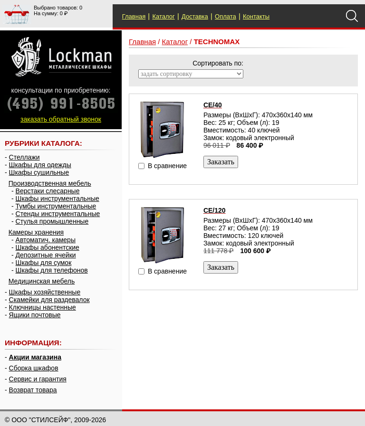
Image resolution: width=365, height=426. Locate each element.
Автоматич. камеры (46, 240)
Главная (133, 16)
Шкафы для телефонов (52, 270)
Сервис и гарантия (38, 379)
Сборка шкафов (33, 368)
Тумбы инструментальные (56, 206)
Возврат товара (33, 390)
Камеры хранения (36, 232)
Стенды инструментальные (58, 214)
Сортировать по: (217, 63)
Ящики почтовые (35, 315)
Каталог (163, 16)
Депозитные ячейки (46, 255)
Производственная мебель (50, 183)
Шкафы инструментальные (57, 198)
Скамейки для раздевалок (49, 299)
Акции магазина (35, 357)
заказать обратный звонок (60, 119)
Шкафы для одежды (40, 165)
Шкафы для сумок (44, 262)
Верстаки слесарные (48, 191)
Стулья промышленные (52, 221)
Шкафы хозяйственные (45, 292)
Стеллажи (24, 157)
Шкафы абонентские (47, 247)
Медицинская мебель (42, 281)
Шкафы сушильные (39, 172)
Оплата (225, 16)
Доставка (195, 16)
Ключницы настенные (42, 307)
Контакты (256, 16)
